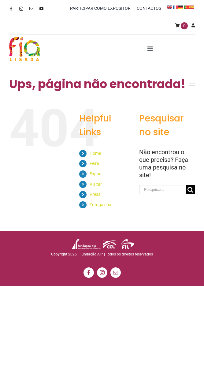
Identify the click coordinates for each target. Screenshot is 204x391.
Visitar (96, 184)
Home (95, 153)
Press (95, 194)
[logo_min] (24, 39)
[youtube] (41, 9)
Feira (94, 163)
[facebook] (11, 9)
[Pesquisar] (190, 189)
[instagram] (21, 9)
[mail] (31, 9)
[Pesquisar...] (162, 189)
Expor (95, 173)
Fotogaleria (100, 204)
